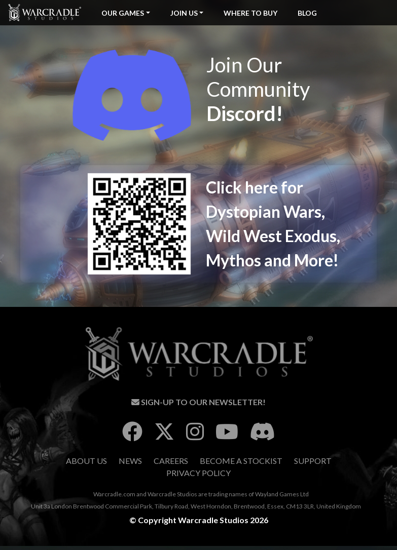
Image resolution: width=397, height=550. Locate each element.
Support (313, 460)
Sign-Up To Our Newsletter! (198, 402)
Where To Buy (250, 13)
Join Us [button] (184, 13)
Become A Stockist (241, 460)
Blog (307, 13)
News (130, 460)
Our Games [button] (122, 13)
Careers (171, 460)
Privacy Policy (198, 473)
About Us (86, 460)
